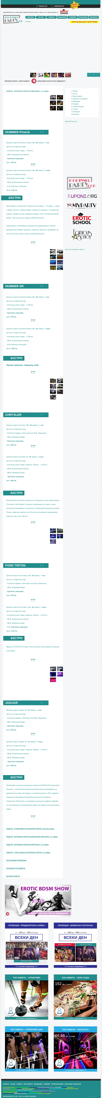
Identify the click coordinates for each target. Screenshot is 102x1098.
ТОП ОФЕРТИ (28, 1084)
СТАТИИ (28, 21)
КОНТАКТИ (77, 1084)
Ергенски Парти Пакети (9, 1087)
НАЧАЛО (6, 1084)
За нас (74, 93)
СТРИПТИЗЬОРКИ (57, 1084)
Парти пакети (77, 96)
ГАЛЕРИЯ (46, 1084)
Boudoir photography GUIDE (10, 1092)
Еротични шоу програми (44, 1093)
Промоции (76, 101)
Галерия (75, 104)
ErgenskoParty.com (71, 121)
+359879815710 (59, 6)
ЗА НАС (13, 1084)
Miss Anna (70, 1087)
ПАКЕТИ (19, 1084)
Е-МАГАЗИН (69, 1084)
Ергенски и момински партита (74, 249)
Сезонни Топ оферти (80, 99)
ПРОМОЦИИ (38, 1084)
